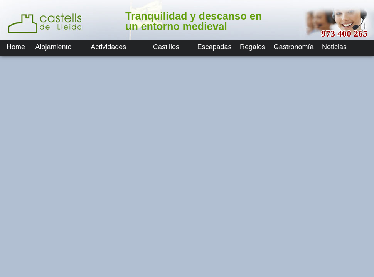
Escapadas (214, 47)
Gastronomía (294, 47)
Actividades (108, 47)
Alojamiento (53, 47)
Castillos (166, 47)
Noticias (334, 47)
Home (16, 47)
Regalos (252, 47)
